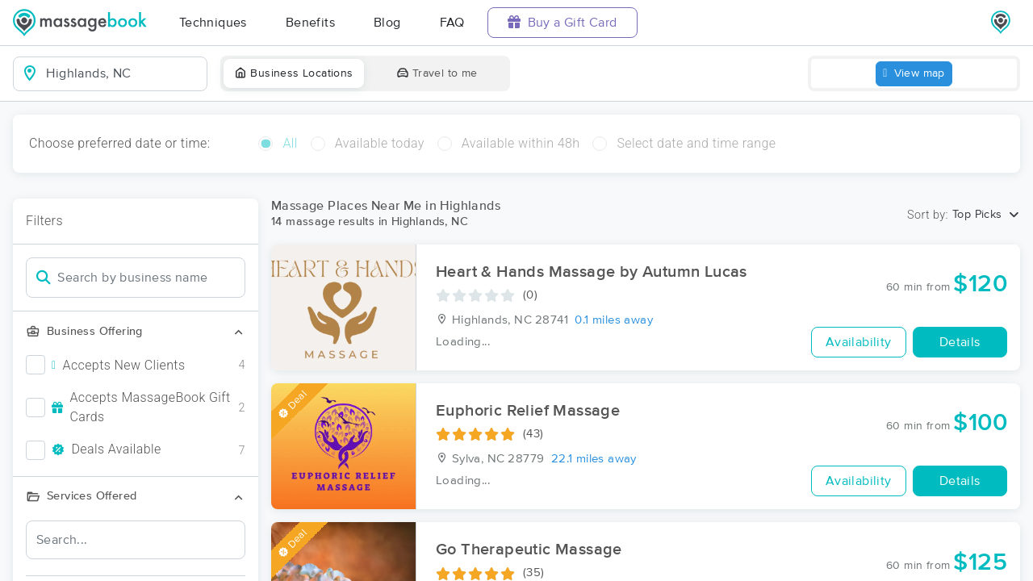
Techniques (213, 22)
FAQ (452, 22)
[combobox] (123, 73)
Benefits (310, 22)
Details (960, 342)
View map (914, 74)
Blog (387, 22)
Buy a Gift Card (562, 22)
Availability (859, 342)
